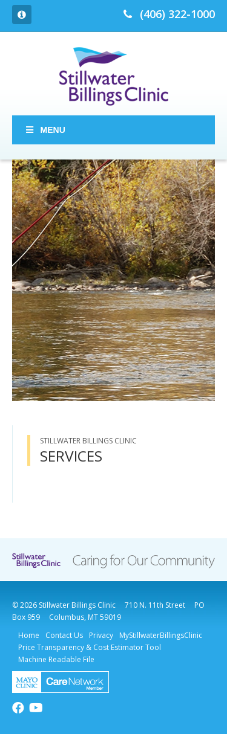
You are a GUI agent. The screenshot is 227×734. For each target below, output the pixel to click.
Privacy (101, 635)
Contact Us (64, 635)
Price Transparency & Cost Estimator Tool (89, 647)
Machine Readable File (56, 659)
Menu (44, 130)
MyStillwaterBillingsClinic (160, 635)
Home (28, 635)
